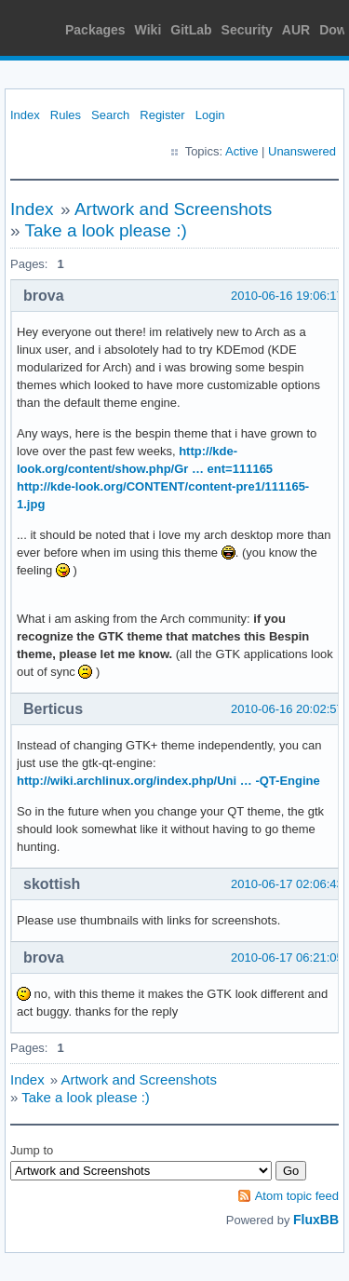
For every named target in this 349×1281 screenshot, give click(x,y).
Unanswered (302, 151)
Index (25, 115)
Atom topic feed (297, 1196)
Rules (65, 115)
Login (210, 115)
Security (247, 29)
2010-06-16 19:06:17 (287, 296)
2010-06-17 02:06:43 (287, 884)
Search (110, 115)
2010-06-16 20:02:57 (287, 709)
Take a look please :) (106, 230)
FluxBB (316, 1219)
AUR (296, 29)
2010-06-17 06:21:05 (287, 957)
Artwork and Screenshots (173, 209)
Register (162, 115)
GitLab (190, 29)
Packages (95, 29)
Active (241, 151)
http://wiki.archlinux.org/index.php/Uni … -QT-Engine (168, 781)
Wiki (148, 29)
